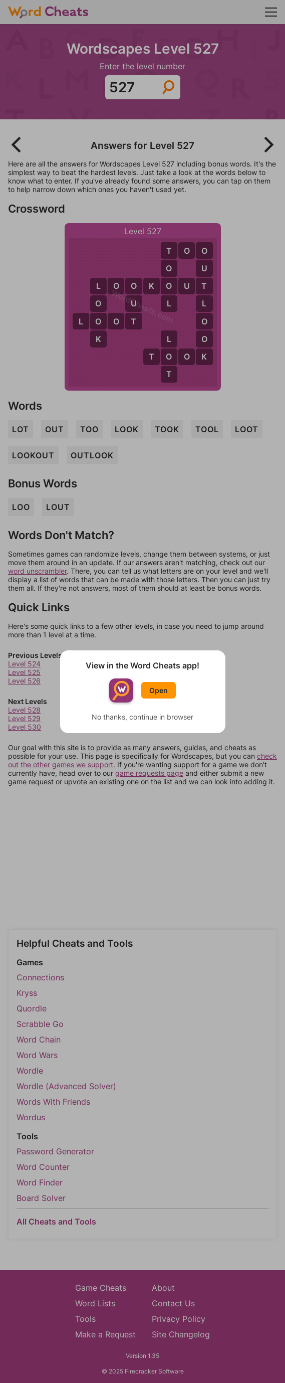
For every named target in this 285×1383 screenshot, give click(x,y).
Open (158, 690)
